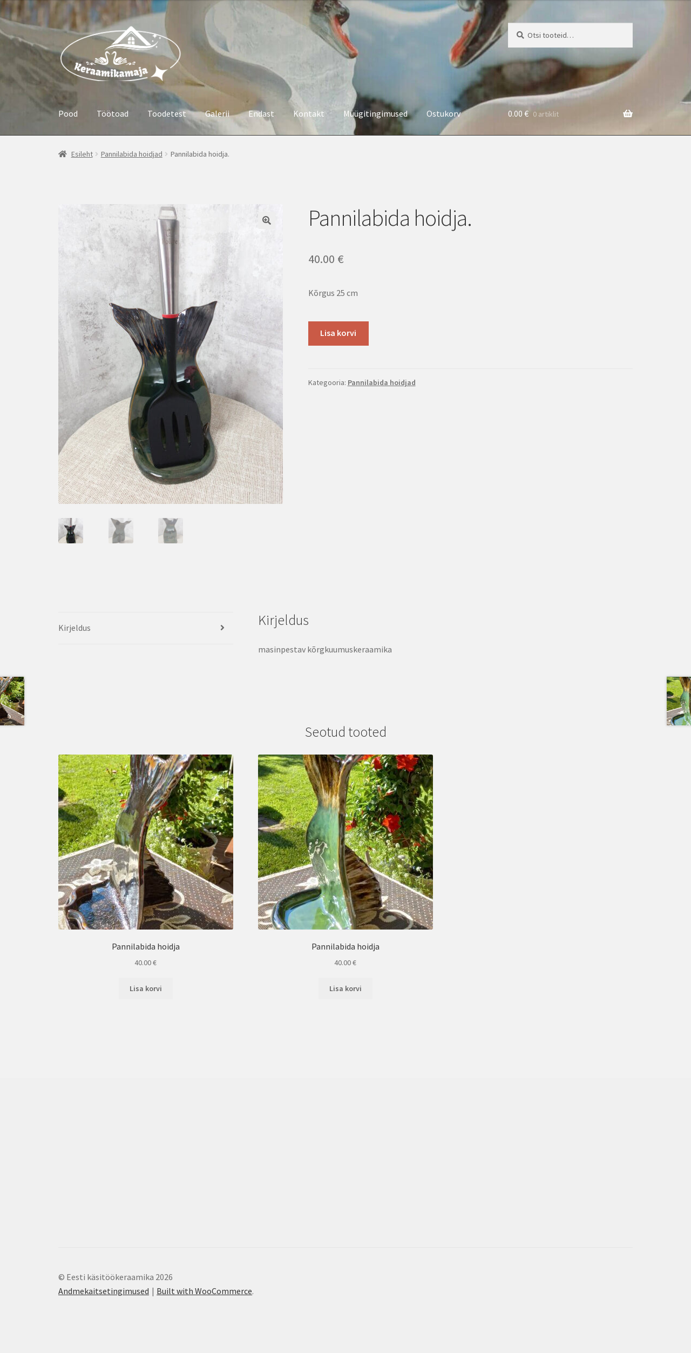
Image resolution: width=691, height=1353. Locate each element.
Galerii (217, 113)
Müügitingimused (375, 113)
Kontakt (308, 113)
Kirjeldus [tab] (74, 627)
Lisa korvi (338, 332)
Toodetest (166, 113)
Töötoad (112, 113)
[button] (266, 220)
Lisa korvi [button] (146, 988)
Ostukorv (443, 113)
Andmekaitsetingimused (103, 1290)
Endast (261, 113)
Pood (68, 113)
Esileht (82, 154)
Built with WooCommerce (204, 1290)
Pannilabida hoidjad (131, 154)
